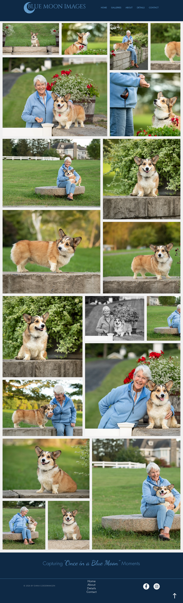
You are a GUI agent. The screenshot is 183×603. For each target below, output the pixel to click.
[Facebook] (146, 586)
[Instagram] (157, 586)
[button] (116, 8)
